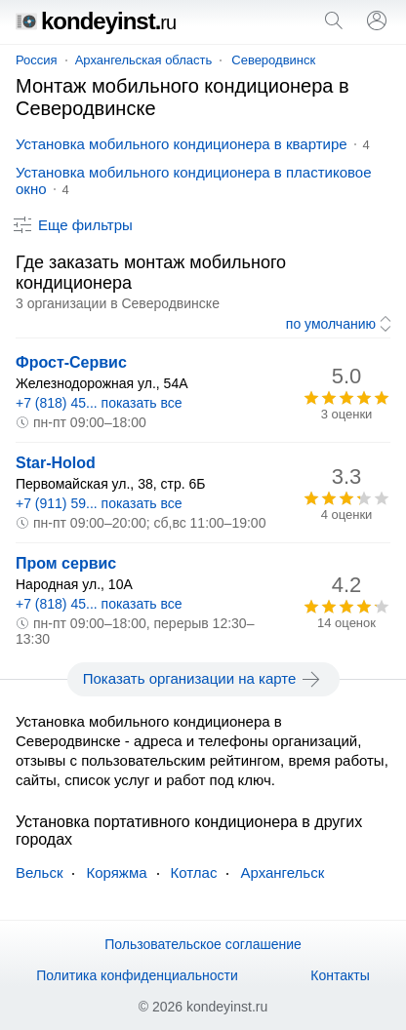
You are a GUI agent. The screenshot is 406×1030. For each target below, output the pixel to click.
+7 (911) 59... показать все (99, 503)
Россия (37, 60)
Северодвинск (273, 60)
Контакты (339, 975)
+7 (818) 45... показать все (99, 403)
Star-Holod (56, 463)
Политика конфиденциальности (137, 975)
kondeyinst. (96, 21)
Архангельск (282, 872)
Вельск (39, 872)
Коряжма (116, 872)
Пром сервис (66, 563)
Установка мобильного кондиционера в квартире (181, 144)
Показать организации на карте (203, 679)
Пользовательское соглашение (203, 944)
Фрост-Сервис (71, 362)
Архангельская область (144, 60)
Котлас (194, 872)
